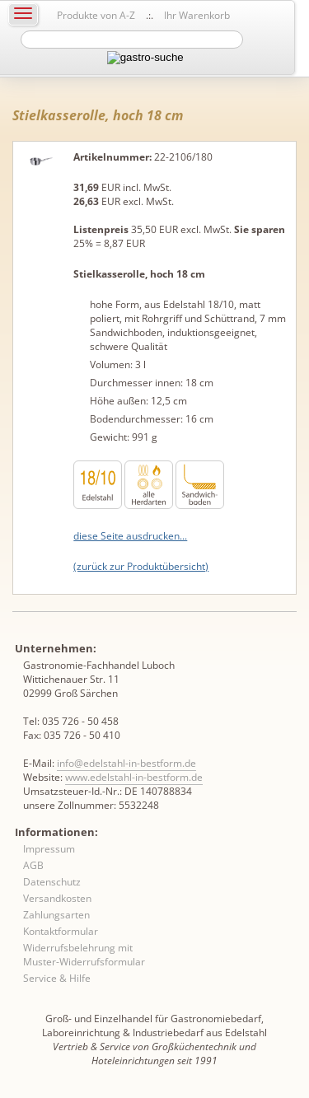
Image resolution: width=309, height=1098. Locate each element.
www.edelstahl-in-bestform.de (134, 777)
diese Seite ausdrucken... (130, 536)
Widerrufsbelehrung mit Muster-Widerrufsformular (84, 955)
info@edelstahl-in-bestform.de (126, 763)
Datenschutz (52, 882)
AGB (33, 865)
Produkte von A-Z (96, 15)
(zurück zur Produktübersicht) (140, 566)
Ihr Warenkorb (197, 15)
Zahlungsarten (56, 915)
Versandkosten (57, 898)
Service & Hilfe (57, 978)
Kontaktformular (60, 931)
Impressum (49, 849)
